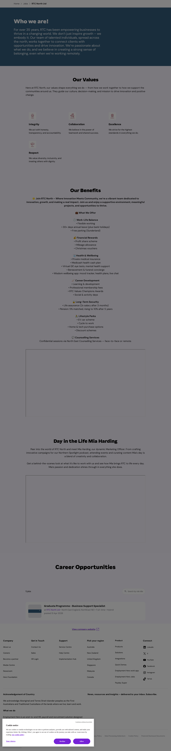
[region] (48, 733)
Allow (81, 741)
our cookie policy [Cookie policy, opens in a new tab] (18, 735)
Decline (62, 741)
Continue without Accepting (84, 722)
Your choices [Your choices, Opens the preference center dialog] (11, 741)
